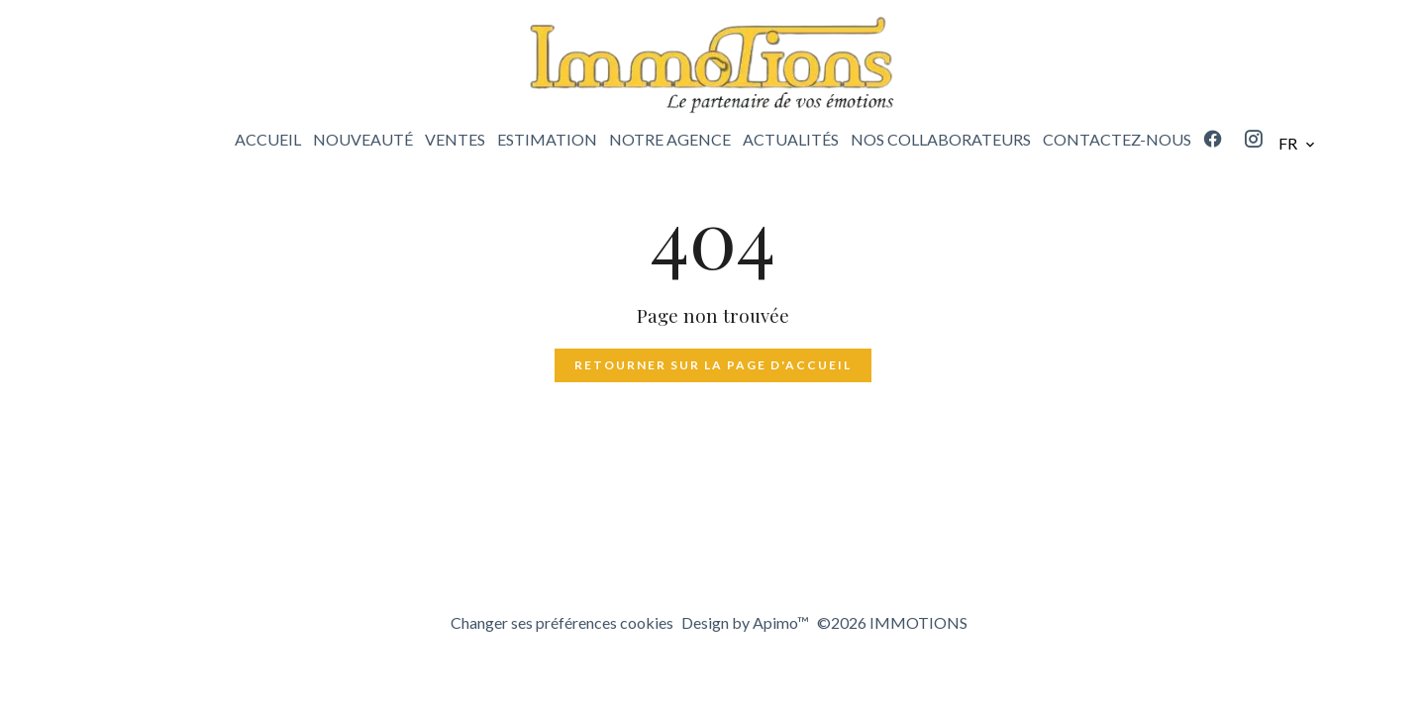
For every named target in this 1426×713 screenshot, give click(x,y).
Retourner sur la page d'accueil (713, 364)
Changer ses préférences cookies (562, 622)
